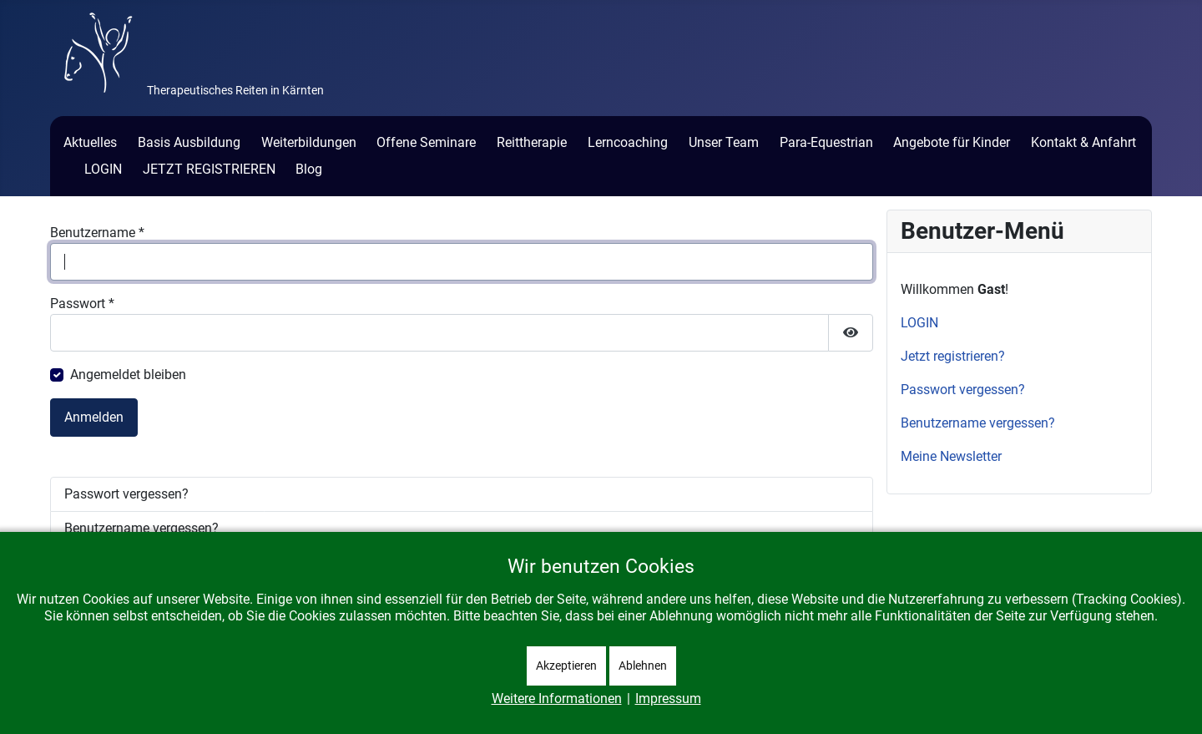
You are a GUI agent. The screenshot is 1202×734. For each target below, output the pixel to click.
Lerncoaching (628, 142)
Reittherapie (532, 142)
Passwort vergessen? (126, 494)
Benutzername (97, 232)
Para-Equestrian (826, 142)
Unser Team (724, 142)
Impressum (668, 698)
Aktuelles (90, 142)
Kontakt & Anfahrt (1083, 142)
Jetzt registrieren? (953, 356)
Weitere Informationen (557, 698)
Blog (308, 169)
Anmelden (94, 417)
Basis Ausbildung (189, 142)
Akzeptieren (566, 665)
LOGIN (103, 169)
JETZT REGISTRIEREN (209, 169)
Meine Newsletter (951, 456)
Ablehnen (643, 665)
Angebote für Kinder (951, 142)
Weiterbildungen (308, 142)
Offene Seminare (426, 142)
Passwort (82, 303)
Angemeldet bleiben (128, 374)
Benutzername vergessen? (141, 528)
